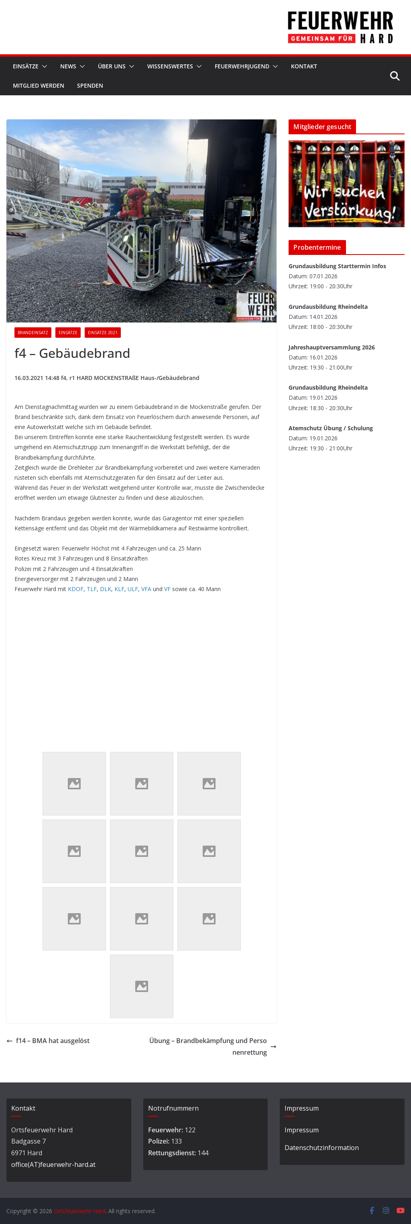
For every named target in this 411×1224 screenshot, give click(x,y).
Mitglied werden (38, 85)
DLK (105, 589)
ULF (133, 589)
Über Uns (112, 66)
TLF (92, 589)
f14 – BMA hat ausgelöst (48, 1040)
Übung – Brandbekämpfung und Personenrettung (213, 1046)
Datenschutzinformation (322, 1147)
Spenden (90, 85)
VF (167, 589)
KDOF (75, 589)
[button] (43, 66)
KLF (118, 589)
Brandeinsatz (33, 332)
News (68, 66)
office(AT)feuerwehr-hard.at (53, 1164)
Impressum (302, 1129)
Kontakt (304, 66)
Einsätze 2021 (103, 332)
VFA (146, 589)
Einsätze (26, 66)
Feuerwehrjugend (242, 66)
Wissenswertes (170, 66)
